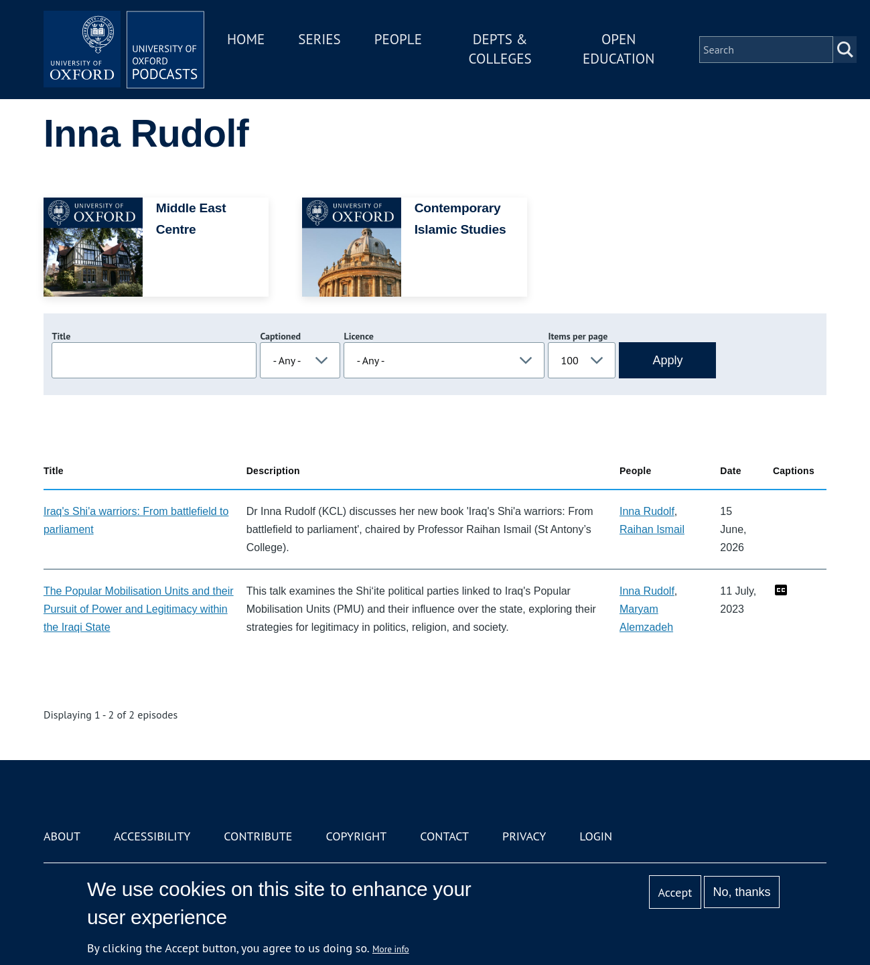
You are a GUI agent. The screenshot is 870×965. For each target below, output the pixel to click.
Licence (358, 336)
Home (246, 39)
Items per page (577, 336)
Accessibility (152, 836)
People (398, 39)
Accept (675, 892)
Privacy (524, 836)
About (62, 836)
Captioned (280, 336)
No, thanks (742, 892)
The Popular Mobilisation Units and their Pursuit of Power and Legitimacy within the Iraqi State (139, 609)
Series (319, 39)
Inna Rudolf (647, 511)
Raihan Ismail (652, 529)
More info (390, 949)
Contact (444, 836)
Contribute (258, 836)
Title (61, 336)
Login (595, 836)
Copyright (355, 836)
